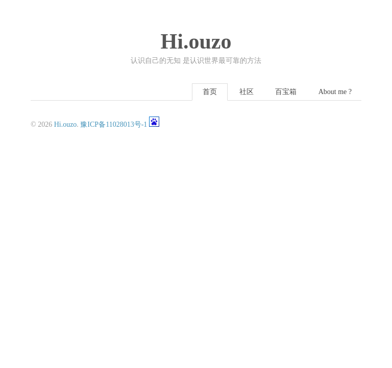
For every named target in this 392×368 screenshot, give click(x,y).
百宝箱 (286, 92)
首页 (210, 92)
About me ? (335, 92)
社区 (246, 92)
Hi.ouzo (196, 41)
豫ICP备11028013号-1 (113, 124)
